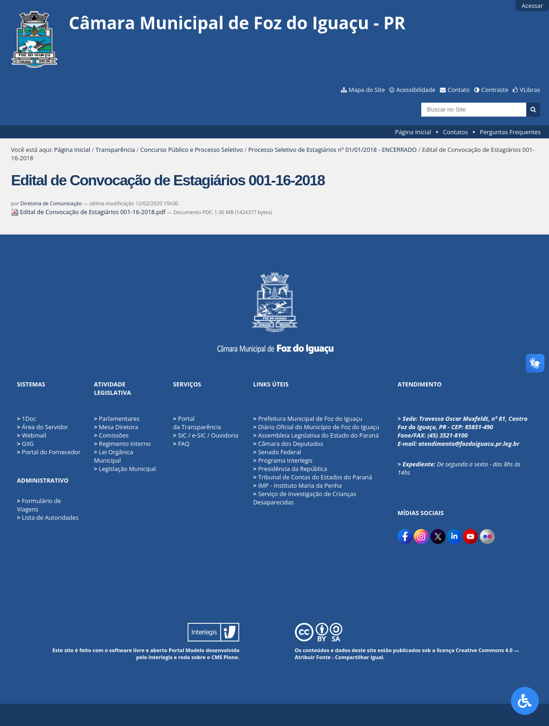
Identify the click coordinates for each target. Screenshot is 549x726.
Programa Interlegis (283, 460)
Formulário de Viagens (39, 505)
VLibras (530, 89)
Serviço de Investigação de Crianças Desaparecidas (304, 498)
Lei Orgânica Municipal (113, 456)
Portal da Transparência (197, 422)
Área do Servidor (45, 427)
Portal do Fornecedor (51, 452)
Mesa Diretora (116, 427)
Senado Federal (277, 452)
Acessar (532, 5)
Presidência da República (290, 468)
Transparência (115, 149)
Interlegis (160, 657)
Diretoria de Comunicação (51, 203)
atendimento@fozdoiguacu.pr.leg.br (468, 443)
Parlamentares (116, 418)
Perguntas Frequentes (510, 132)
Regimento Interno (122, 443)
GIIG (28, 443)
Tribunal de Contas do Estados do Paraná (312, 477)
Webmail (34, 435)
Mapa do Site (367, 89)
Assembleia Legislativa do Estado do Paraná (316, 435)
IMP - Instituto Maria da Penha (297, 485)
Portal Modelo (186, 650)
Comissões (111, 435)
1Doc (29, 418)
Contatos (455, 132)
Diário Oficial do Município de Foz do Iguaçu (316, 427)
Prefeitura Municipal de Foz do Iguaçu (307, 418)
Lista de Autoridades (50, 517)
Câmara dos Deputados (288, 443)
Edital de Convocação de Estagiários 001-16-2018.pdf (89, 212)
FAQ (181, 443)
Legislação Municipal (125, 468)
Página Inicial (413, 132)
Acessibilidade (415, 89)
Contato (459, 89)
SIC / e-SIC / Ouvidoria (205, 435)
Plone (231, 657)
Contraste (494, 89)
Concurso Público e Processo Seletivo (191, 149)
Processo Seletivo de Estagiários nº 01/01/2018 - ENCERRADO (332, 149)
